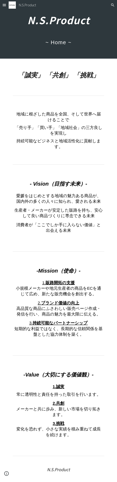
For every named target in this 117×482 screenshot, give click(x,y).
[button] (4, 5)
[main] (58, 29)
